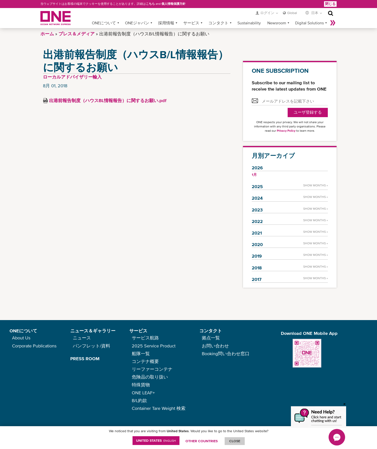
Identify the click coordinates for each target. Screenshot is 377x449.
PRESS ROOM (84, 358)
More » (333, 23)
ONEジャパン (137, 23)
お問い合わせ (215, 345)
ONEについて (104, 23)
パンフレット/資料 (91, 345)
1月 (254, 175)
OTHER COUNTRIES (201, 441)
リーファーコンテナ (152, 369)
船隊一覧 (141, 353)
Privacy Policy (286, 130)
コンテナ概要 (145, 361)
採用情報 (166, 23)
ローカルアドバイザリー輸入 (72, 77)
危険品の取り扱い (150, 377)
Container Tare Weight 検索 (158, 408)
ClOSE (234, 441)
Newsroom (276, 23)
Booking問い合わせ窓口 (225, 353)
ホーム (47, 33)
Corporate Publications (34, 345)
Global (292, 13)
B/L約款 (139, 400)
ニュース (82, 337)
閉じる (330, 4)
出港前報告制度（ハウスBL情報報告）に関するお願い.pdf (107, 100)
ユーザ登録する (308, 112)
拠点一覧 (211, 337)
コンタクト (218, 23)
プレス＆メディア (76, 33)
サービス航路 (145, 337)
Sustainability (249, 23)
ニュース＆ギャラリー (92, 330)
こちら (150, 4)
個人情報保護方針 (173, 4)
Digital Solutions (309, 23)
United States (156, 440)
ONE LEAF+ (143, 392)
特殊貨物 (141, 384)
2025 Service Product (153, 345)
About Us (21, 337)
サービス (191, 23)
